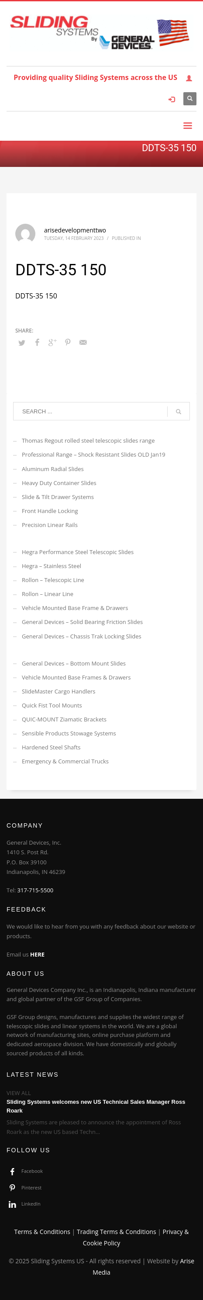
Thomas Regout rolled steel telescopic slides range (88, 440)
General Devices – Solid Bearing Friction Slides (82, 622)
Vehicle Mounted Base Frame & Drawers (75, 608)
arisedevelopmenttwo (75, 230)
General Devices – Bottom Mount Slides (74, 663)
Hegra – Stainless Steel (51, 566)
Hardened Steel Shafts (51, 747)
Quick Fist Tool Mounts (52, 705)
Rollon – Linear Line (47, 594)
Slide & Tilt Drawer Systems (58, 497)
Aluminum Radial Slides (53, 469)
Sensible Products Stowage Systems (69, 733)
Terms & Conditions (42, 1231)
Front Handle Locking (50, 511)
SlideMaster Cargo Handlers (59, 691)
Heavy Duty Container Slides (59, 483)
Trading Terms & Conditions (116, 1231)
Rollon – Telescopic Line (53, 580)
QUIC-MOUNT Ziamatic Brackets (64, 719)
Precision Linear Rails (50, 525)
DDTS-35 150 (36, 296)
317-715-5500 (35, 890)
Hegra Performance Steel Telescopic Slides (78, 552)
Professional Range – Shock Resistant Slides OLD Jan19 (93, 454)
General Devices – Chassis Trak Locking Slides (81, 636)
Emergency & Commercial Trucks (65, 761)
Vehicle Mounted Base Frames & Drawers (76, 677)
